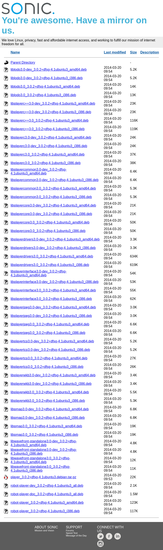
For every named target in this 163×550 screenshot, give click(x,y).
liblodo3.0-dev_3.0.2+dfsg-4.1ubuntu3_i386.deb (47, 78)
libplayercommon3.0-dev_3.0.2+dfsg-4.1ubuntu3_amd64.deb (39, 171)
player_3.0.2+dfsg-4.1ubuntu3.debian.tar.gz (43, 477)
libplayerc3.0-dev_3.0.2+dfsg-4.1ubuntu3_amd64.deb (51, 137)
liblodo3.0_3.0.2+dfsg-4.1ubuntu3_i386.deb (43, 95)
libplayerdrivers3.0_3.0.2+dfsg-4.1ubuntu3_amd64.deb (52, 256)
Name (15, 52)
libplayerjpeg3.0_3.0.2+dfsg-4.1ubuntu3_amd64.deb (50, 324)
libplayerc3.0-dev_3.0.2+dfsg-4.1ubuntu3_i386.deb (49, 146)
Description (149, 52)
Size (133, 52)
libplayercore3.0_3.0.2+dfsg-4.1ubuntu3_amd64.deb (50, 222)
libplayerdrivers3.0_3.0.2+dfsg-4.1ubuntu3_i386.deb (50, 265)
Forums (70, 530)
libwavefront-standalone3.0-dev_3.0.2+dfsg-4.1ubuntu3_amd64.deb (44, 443)
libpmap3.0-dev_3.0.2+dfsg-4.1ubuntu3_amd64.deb (50, 409)
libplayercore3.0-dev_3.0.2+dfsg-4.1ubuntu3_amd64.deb (53, 205)
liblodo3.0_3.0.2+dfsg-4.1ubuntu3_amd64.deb (45, 86)
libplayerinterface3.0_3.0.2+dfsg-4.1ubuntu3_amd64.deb (53, 290)
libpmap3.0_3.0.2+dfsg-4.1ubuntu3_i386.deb (44, 434)
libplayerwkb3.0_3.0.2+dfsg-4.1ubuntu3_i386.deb (48, 400)
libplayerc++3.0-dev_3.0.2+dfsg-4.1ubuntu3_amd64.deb (53, 103)
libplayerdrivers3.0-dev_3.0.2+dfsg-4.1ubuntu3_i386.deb (53, 248)
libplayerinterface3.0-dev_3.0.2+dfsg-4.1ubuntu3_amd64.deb (39, 273)
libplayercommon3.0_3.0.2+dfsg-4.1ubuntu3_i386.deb (51, 197)
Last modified (115, 52)
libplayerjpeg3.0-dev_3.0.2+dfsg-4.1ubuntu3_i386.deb (51, 316)
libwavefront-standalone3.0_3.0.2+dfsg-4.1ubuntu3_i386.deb (40, 468)
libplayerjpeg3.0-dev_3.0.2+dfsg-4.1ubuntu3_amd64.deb (53, 307)
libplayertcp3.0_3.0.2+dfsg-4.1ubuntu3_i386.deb (47, 367)
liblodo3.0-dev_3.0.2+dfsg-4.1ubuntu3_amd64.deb (49, 69)
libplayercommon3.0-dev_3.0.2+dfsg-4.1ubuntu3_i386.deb (54, 180)
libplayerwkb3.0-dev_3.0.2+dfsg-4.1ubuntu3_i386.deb (51, 383)
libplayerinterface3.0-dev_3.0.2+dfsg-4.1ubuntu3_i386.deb (54, 282)
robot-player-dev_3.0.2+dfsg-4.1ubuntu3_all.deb (47, 485)
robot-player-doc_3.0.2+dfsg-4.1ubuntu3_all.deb (47, 494)
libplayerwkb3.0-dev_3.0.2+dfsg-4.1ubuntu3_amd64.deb (53, 375)
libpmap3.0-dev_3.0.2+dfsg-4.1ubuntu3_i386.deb (48, 417)
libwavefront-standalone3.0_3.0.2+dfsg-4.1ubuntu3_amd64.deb (40, 460)
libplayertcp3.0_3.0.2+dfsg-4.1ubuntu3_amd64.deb (49, 358)
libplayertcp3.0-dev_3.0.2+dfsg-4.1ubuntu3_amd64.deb (52, 341)
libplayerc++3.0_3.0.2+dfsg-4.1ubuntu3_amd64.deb (50, 120)
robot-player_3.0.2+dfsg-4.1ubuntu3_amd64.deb (47, 502)
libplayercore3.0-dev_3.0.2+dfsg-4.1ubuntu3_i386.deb (51, 214)
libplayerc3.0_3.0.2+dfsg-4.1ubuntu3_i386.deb (46, 163)
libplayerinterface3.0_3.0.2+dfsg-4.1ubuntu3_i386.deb (51, 299)
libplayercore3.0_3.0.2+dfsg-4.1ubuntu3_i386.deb (48, 231)
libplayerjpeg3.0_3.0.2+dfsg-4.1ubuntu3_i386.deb (48, 333)
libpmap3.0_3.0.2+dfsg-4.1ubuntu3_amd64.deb (46, 426)
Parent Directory (23, 62)
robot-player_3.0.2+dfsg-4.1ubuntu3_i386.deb (45, 511)
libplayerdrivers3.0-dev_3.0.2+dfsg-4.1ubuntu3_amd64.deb (55, 239)
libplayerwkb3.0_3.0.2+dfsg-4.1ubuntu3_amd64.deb (50, 392)
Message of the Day (76, 535)
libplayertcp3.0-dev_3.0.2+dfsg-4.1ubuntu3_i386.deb (50, 350)
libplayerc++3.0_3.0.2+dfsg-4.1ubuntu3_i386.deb (47, 129)
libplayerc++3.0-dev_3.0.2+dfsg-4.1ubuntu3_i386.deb (51, 112)
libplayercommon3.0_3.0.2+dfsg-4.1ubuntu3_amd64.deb (53, 188)
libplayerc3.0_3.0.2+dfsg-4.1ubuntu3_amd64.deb (47, 154)
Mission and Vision (44, 530)
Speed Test (71, 533)
